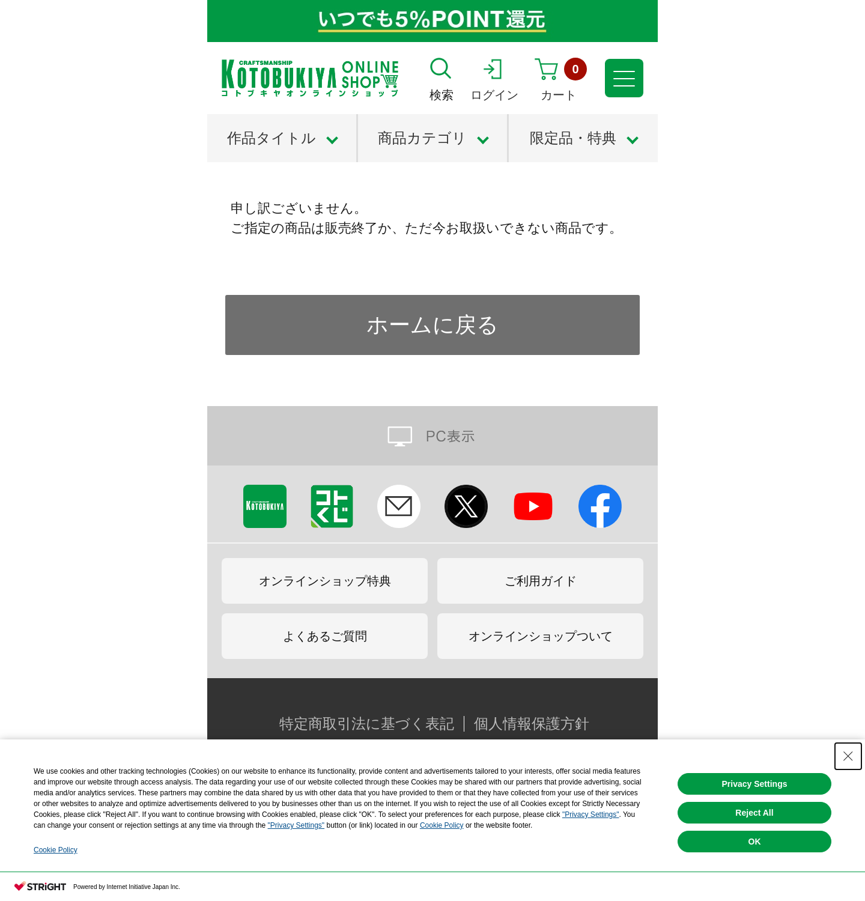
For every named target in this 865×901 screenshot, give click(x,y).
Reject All (754, 813)
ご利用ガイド (541, 580)
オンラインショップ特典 (325, 580)
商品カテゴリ (422, 138)
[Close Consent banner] (848, 756)
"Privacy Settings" (590, 814)
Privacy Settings (755, 784)
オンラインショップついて (541, 636)
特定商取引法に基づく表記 (366, 724)
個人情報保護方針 (531, 724)
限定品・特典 (573, 138)
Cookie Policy (442, 825)
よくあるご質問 (325, 636)
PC (432, 436)
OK (754, 841)
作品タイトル (271, 138)
